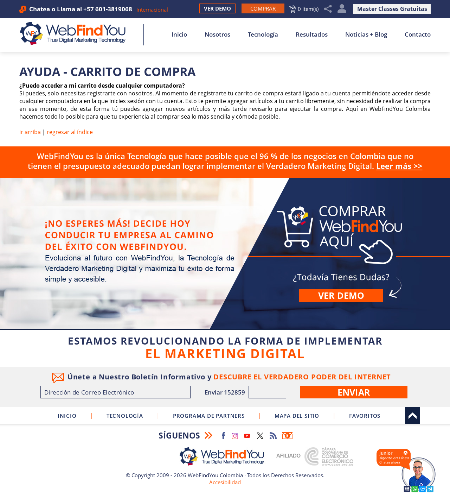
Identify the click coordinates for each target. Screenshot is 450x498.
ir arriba (30, 132)
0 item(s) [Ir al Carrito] (308, 8)
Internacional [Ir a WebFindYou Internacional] (152, 9)
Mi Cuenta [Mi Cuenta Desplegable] (342, 9)
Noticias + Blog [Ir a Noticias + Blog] (366, 34)
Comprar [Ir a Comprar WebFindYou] (225, 253)
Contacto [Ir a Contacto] (418, 34)
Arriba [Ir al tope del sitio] (412, 415)
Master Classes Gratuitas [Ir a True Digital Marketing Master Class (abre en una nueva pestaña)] (392, 9)
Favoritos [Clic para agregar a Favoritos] (364, 415)
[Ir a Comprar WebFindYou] (263, 8)
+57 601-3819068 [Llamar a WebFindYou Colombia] (107, 9)
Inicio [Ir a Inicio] (179, 34)
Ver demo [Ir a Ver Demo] (341, 295)
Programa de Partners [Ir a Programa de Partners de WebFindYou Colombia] (209, 415)
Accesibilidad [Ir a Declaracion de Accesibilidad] (225, 482)
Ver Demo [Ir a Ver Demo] (217, 8)
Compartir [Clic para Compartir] (328, 9)
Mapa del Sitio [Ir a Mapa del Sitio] (297, 415)
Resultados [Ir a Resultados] (312, 34)
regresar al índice (70, 132)
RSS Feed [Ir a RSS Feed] (273, 435)
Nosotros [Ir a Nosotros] (217, 34)
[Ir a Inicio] (76, 33)
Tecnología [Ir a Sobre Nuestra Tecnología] (263, 34)
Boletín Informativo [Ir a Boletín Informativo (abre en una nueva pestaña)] (287, 435)
